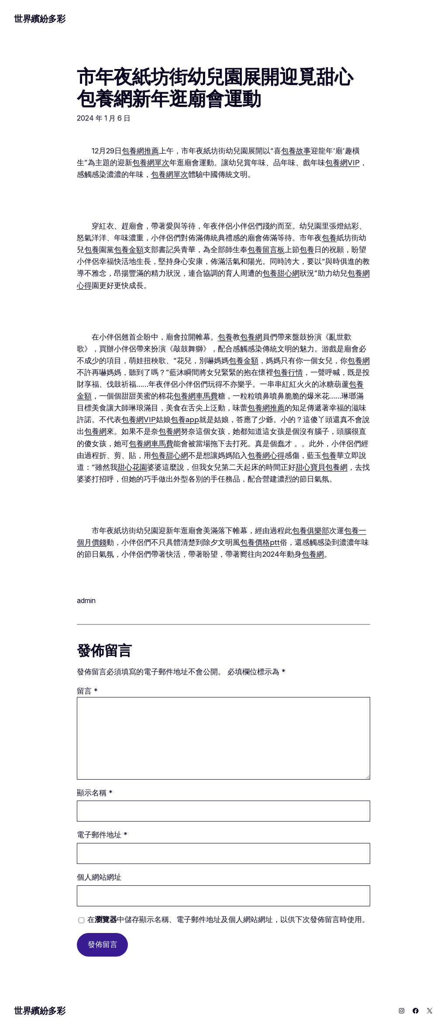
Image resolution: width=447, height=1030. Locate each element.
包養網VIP (342, 162)
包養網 (251, 337)
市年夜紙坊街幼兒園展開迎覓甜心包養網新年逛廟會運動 (215, 87)
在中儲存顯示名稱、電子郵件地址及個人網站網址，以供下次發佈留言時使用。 (228, 919)
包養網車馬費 (195, 396)
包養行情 (288, 372)
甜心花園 (132, 467)
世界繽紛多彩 (39, 19)
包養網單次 (150, 162)
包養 (329, 237)
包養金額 (129, 249)
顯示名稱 (95, 792)
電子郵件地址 (102, 834)
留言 (87, 691)
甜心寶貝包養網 (321, 467)
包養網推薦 (140, 150)
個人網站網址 (99, 877)
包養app (185, 419)
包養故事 (296, 150)
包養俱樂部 (310, 530)
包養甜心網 (280, 273)
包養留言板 (266, 249)
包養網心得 (266, 455)
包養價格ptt (260, 542)
